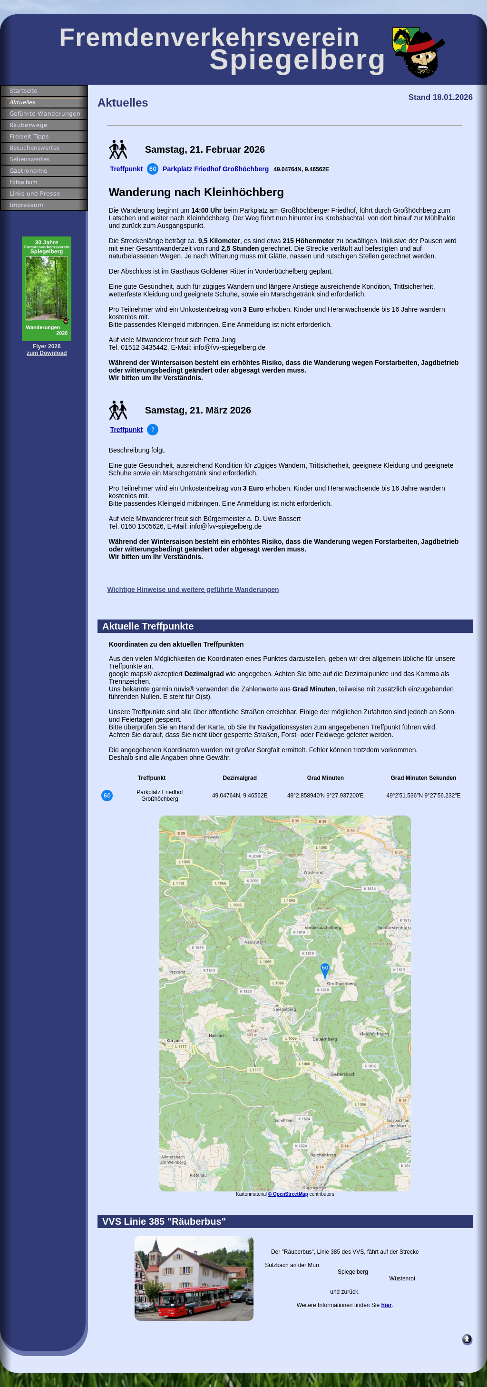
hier (386, 1305)
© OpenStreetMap (288, 1194)
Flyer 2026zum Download (47, 349)
